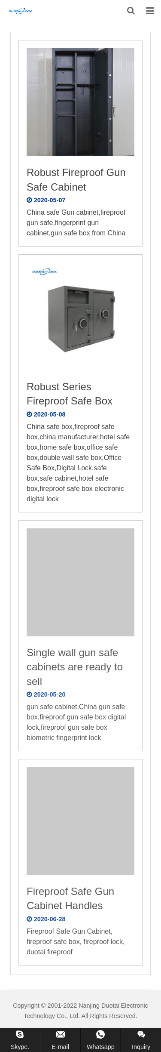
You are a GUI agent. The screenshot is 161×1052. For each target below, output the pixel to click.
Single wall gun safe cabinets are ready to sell (75, 667)
